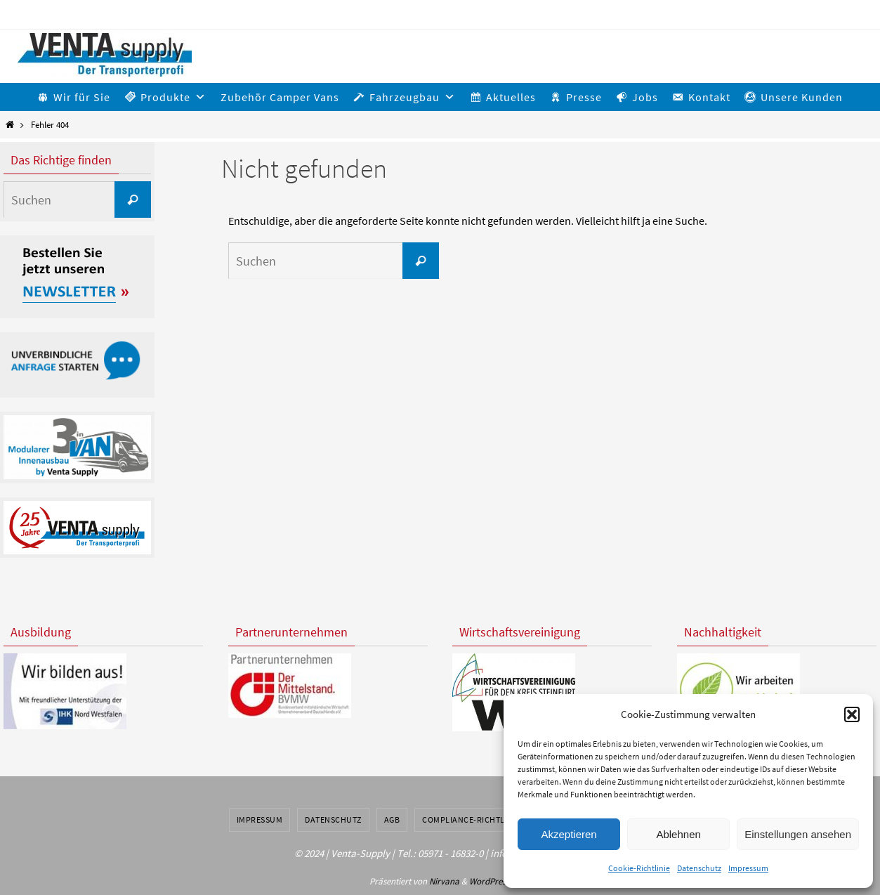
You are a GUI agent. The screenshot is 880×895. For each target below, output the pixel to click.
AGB (392, 819)
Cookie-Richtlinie (639, 868)
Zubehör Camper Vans (280, 97)
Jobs (645, 97)
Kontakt (709, 97)
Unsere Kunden (802, 97)
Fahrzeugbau (412, 97)
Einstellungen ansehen (797, 834)
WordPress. (490, 881)
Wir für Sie (81, 97)
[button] (852, 714)
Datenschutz (699, 868)
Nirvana (444, 881)
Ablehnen (678, 834)
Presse (584, 97)
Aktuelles (511, 97)
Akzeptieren (568, 834)
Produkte (173, 97)
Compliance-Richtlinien (474, 819)
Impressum (748, 868)
